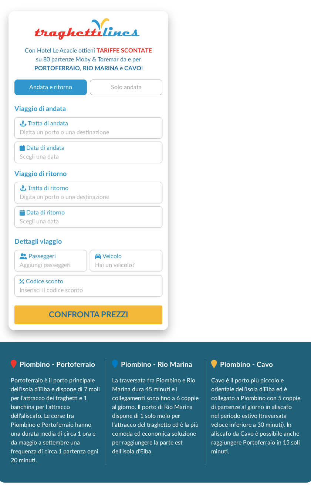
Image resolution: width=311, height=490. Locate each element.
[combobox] (88, 132)
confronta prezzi (88, 315)
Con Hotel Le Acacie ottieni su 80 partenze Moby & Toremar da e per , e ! (88, 59)
